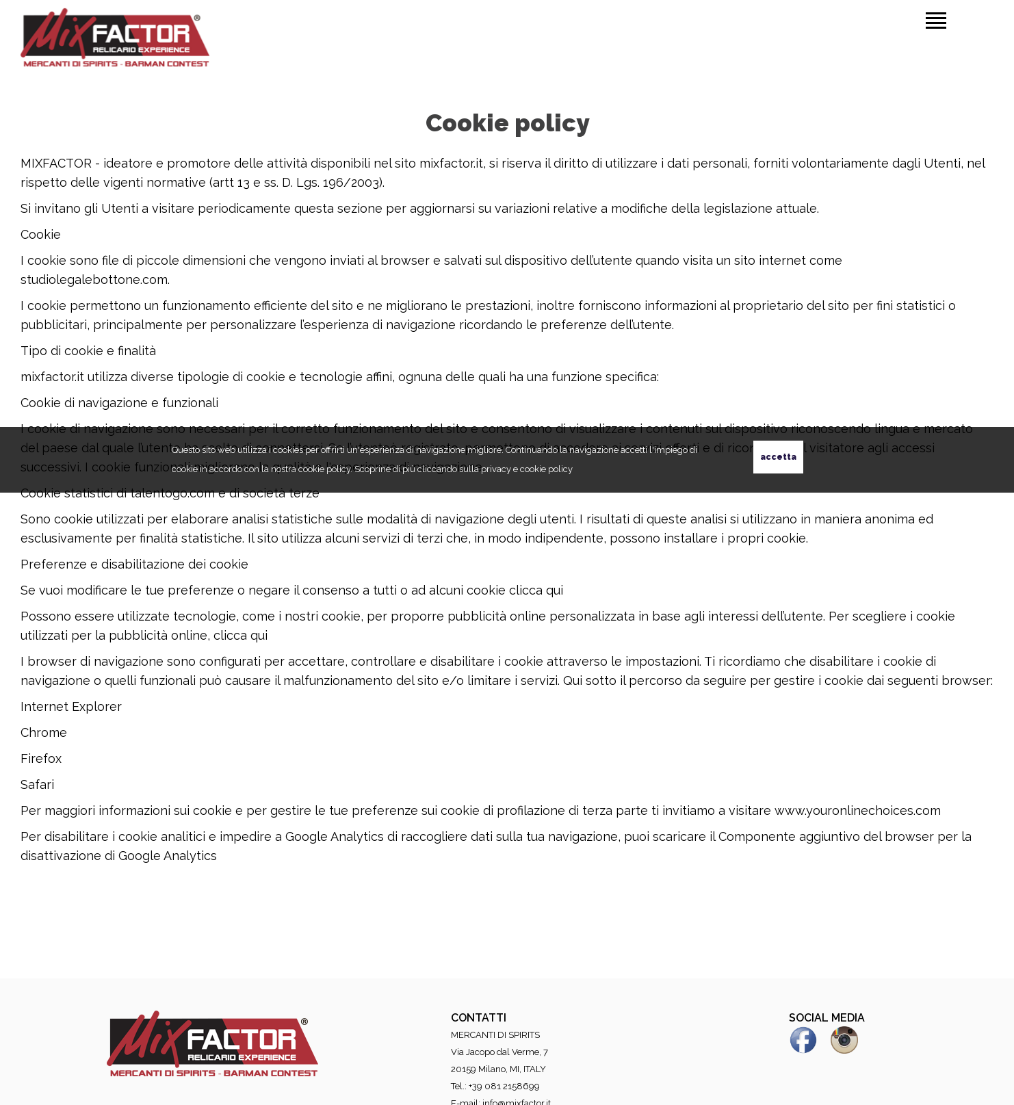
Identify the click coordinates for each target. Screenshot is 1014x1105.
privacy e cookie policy (527, 469)
